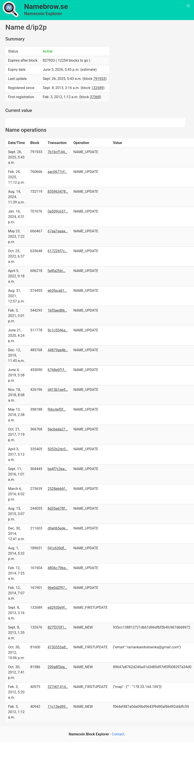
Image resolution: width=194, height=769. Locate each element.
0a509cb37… (58, 211)
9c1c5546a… (58, 330)
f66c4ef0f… (57, 409)
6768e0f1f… (57, 370)
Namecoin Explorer (43, 13)
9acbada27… (58, 429)
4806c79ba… (58, 568)
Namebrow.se (46, 6)
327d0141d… (58, 687)
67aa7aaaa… (58, 231)
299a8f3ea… (57, 667)
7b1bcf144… (57, 152)
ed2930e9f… (57, 607)
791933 (99, 79)
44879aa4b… (58, 350)
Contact (118, 734)
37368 (95, 97)
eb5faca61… (57, 290)
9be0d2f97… (57, 588)
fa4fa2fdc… (57, 271)
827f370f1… (57, 627)
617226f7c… (57, 251)
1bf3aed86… (57, 310)
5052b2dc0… (58, 449)
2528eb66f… (57, 489)
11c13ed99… (58, 706)
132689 (97, 88)
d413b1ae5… (58, 390)
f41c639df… (57, 548)
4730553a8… (58, 647)
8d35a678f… (57, 508)
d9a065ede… (58, 528)
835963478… (58, 191)
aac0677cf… (57, 172)
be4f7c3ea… (57, 469)
